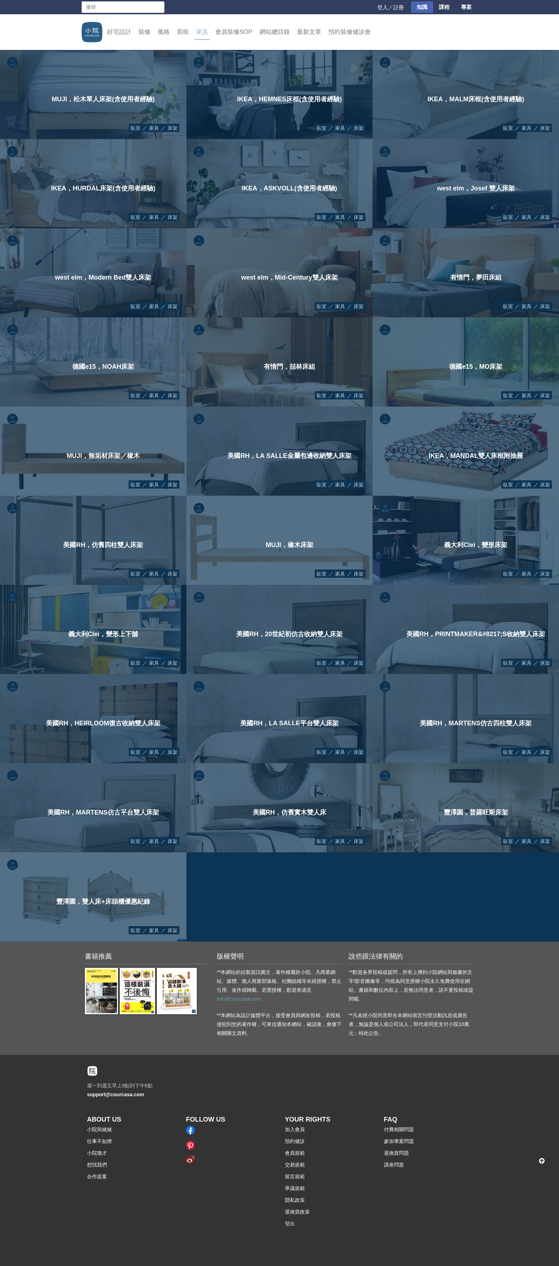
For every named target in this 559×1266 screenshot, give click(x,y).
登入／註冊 (390, 7)
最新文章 (309, 32)
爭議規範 (295, 1188)
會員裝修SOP (233, 32)
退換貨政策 (297, 1212)
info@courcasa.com (239, 999)
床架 (173, 128)
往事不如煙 (99, 1141)
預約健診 (295, 1141)
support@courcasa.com (115, 1094)
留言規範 (295, 1176)
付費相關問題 (399, 1129)
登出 (290, 1223)
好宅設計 (119, 32)
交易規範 (295, 1165)
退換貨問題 (396, 1153)
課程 (444, 7)
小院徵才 (97, 1153)
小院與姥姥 (99, 1129)
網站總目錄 (275, 32)
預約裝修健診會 (349, 32)
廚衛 (183, 32)
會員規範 (295, 1153)
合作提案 (97, 1176)
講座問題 (394, 1165)
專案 (466, 7)
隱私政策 (295, 1200)
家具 (202, 32)
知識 (422, 7)
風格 (164, 32)
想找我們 (97, 1165)
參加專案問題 (399, 1141)
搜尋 (158, 7)
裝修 (144, 32)
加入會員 (295, 1129)
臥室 (135, 128)
